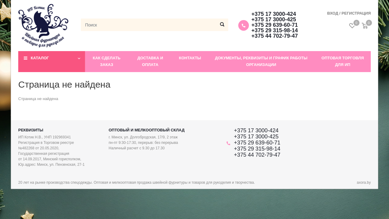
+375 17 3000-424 (273, 14)
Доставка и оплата (150, 61)
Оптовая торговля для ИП (343, 61)
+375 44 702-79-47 (274, 36)
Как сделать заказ (106, 61)
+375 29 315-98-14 (274, 30)
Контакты (190, 58)
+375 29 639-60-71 (274, 25)
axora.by (364, 182)
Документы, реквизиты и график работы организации (261, 61)
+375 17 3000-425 (273, 19)
